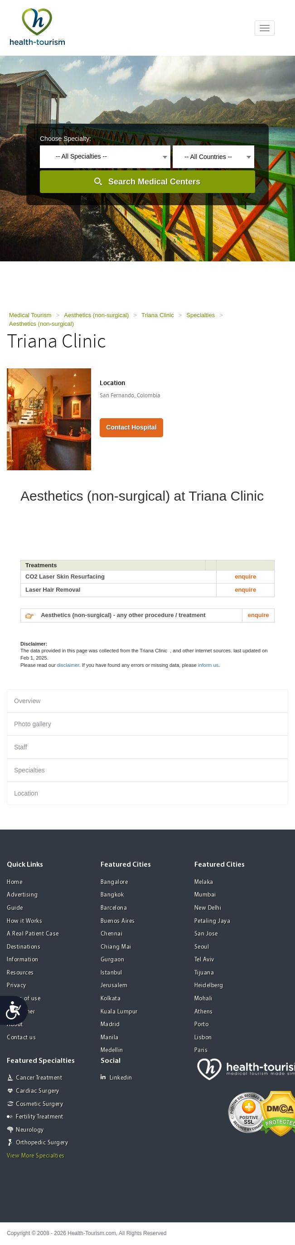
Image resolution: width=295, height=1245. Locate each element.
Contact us (21, 1038)
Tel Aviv (204, 960)
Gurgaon (113, 960)
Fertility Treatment (39, 1117)
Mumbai (205, 895)
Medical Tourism (30, 315)
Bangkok (112, 895)
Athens (203, 1012)
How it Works (24, 921)
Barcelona (114, 908)
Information (23, 960)
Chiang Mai (116, 947)
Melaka (203, 882)
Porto (201, 1025)
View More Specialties (36, 1156)
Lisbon (203, 1038)
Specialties (200, 315)
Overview (27, 701)
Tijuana (204, 973)
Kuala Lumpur (119, 1012)
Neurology (30, 1130)
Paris (201, 1050)
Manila (110, 1038)
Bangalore (114, 882)
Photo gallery (32, 724)
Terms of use (23, 999)
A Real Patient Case (33, 934)
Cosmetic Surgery (39, 1104)
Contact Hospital (131, 427)
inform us (208, 665)
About (15, 1025)
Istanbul (111, 973)
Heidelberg (208, 986)
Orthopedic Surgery (42, 1143)
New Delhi (208, 908)
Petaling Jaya (212, 921)
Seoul (201, 947)
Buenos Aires (118, 921)
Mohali (203, 999)
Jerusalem (114, 986)
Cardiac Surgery (37, 1091)
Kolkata (111, 999)
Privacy (16, 986)
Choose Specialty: (65, 138)
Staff (20, 747)
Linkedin (116, 1077)
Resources (20, 973)
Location (26, 793)
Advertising (22, 895)
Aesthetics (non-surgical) (96, 315)
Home (14, 882)
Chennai (112, 934)
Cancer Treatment (39, 1078)
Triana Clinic (157, 315)
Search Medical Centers (154, 181)
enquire (245, 576)
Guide (15, 908)
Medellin (112, 1050)
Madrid (110, 1025)
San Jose (206, 934)
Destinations (23, 947)
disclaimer (68, 665)
